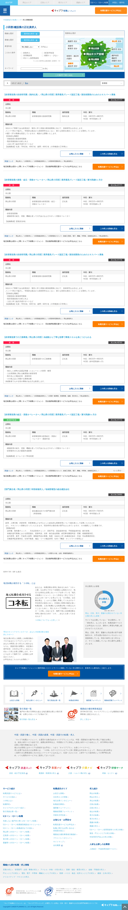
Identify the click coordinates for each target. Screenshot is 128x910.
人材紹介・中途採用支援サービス (103, 849)
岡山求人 (19, 161)
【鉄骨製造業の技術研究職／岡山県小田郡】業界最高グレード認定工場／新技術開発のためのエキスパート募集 (53, 254)
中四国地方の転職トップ (12, 20)
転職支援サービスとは (11, 793)
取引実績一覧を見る (27, 719)
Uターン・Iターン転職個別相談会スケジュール (21, 824)
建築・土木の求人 (105, 873)
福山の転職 (94, 811)
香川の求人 (94, 819)
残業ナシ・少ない (51, 55)
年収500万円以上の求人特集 (101, 837)
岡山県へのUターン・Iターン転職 (16, 832)
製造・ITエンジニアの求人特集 (102, 833)
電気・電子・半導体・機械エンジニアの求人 (39, 873)
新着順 (104, 83)
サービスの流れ (9, 797)
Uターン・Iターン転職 (99, 3)
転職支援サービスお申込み (63, 824)
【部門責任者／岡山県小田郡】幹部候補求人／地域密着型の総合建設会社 (36, 489)
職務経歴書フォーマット (62, 811)
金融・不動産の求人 (96, 870)
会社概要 (56, 845)
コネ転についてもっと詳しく (46, 620)
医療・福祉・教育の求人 (76, 870)
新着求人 (26, 53)
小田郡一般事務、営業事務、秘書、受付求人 (63, 396)
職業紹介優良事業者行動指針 (64, 834)
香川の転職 (94, 815)
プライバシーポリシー (62, 838)
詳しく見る (84, 719)
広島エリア (44, 3)
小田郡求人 (28, 161)
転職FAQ (6, 804)
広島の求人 (94, 808)
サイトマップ (58, 842)
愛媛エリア (80, 3)
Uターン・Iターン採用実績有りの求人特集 (106, 830)
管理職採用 (27, 55)
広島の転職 (94, 804)
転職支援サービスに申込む (111, 11)
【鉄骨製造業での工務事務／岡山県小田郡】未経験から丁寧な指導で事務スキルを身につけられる (47, 337)
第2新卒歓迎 (49, 53)
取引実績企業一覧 (10, 811)
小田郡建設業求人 (40, 161)
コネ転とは (7, 801)
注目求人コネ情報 (60, 797)
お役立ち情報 (58, 793)
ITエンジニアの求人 (10, 873)
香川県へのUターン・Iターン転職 (16, 839)
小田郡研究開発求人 (55, 161)
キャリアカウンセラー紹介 (13, 808)
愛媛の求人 (94, 826)
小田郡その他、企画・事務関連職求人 (61, 553)
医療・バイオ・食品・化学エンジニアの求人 (77, 873)
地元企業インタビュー (62, 801)
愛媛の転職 (94, 822)
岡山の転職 (94, 793)
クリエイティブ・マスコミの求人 (16, 877)
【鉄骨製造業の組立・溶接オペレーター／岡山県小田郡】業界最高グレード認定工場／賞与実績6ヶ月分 (49, 414)
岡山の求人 (94, 797)
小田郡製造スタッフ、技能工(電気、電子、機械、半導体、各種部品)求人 (72, 236)
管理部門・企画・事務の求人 (26, 870)
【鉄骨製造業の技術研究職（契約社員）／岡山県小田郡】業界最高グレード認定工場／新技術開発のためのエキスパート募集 (59, 94)
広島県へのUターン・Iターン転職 (16, 835)
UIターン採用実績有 (31, 58)
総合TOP (9, 3)
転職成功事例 (58, 804)
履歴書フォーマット (61, 808)
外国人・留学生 (118, 3)
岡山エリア (27, 3)
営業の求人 (7, 870)
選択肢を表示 (29, 34)
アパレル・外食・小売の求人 (51, 870)
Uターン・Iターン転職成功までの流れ (18, 828)
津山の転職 (94, 801)
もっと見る (117, 470)
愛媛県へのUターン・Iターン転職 (16, 843)
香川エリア (62, 3)
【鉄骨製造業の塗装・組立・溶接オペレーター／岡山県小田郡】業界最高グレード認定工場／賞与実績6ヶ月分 (52, 180)
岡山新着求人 (68, 161)
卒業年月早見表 (59, 815)
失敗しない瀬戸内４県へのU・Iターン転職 (19, 821)
